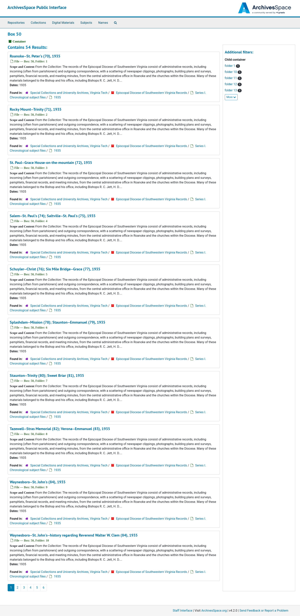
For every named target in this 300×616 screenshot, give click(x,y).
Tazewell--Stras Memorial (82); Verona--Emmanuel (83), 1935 (60, 428)
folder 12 (233, 84)
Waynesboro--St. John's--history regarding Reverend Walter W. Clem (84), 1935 (74, 535)
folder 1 (232, 66)
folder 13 (233, 90)
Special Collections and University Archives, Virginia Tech (68, 93)
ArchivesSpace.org (214, 610)
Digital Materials (63, 23)
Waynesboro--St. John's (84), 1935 (37, 481)
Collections (38, 23)
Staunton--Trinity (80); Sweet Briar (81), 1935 (47, 375)
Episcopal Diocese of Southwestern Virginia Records (151, 93)
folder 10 (233, 72)
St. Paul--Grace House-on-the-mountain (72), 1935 (51, 162)
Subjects (86, 23)
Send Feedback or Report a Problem (264, 610)
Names (103, 23)
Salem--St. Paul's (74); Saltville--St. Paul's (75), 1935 (52, 215)
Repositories (16, 23)
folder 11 (233, 78)
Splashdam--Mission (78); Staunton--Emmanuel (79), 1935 (57, 322)
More (231, 97)
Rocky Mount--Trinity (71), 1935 (35, 109)
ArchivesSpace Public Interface (36, 7)
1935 (57, 97)
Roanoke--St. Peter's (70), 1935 (35, 56)
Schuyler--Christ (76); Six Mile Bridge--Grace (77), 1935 (55, 269)
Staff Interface (182, 610)
